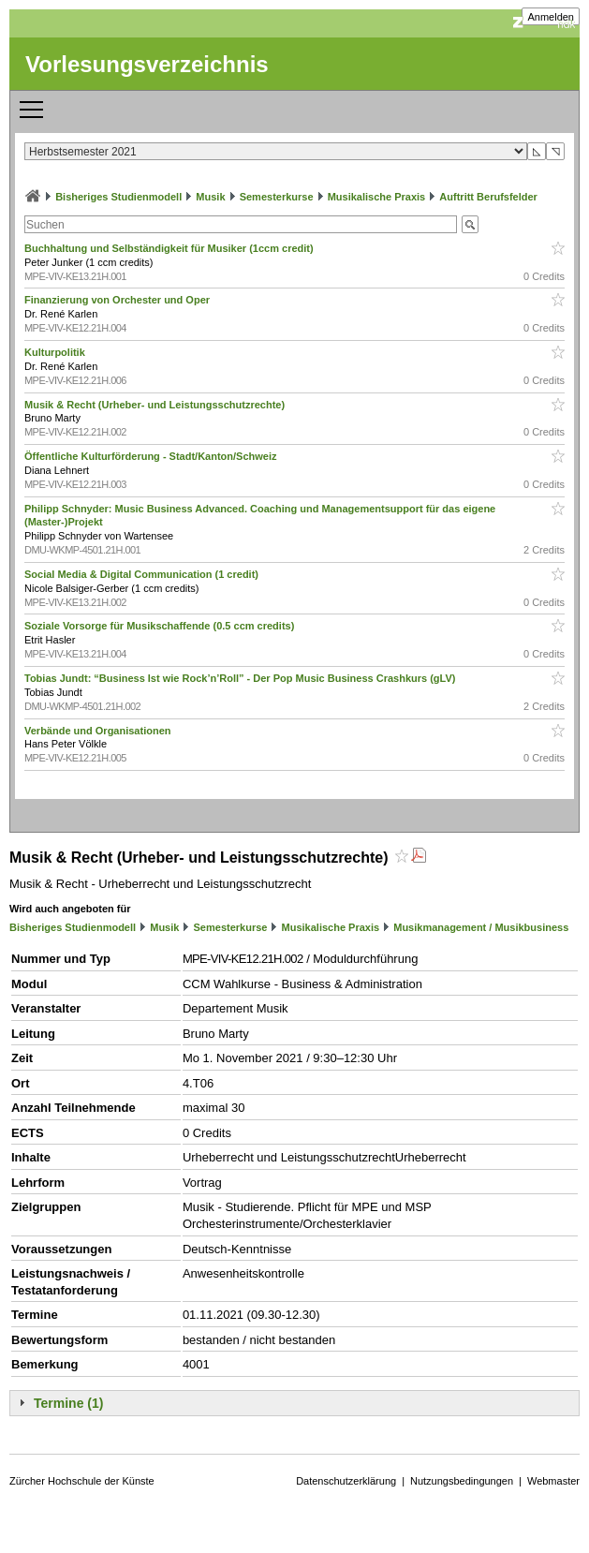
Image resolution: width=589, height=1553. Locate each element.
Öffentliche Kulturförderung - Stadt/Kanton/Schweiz (152, 456)
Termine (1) (68, 1403)
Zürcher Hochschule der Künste (82, 1480)
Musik (210, 196)
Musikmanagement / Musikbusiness (480, 927)
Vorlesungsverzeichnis (147, 64)
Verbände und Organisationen (99, 730)
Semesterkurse (277, 196)
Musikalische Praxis (377, 196)
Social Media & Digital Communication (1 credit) (142, 574)
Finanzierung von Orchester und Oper (118, 299)
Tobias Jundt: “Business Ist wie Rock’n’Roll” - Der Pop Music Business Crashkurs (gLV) (241, 678)
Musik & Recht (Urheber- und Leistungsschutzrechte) (155, 404)
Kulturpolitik (56, 352)
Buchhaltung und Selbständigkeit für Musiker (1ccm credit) (170, 248)
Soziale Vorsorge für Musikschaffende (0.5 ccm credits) (160, 625)
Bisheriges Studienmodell (118, 196)
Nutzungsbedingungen (461, 1480)
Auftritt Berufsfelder (488, 196)
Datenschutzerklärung (346, 1480)
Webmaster (553, 1480)
